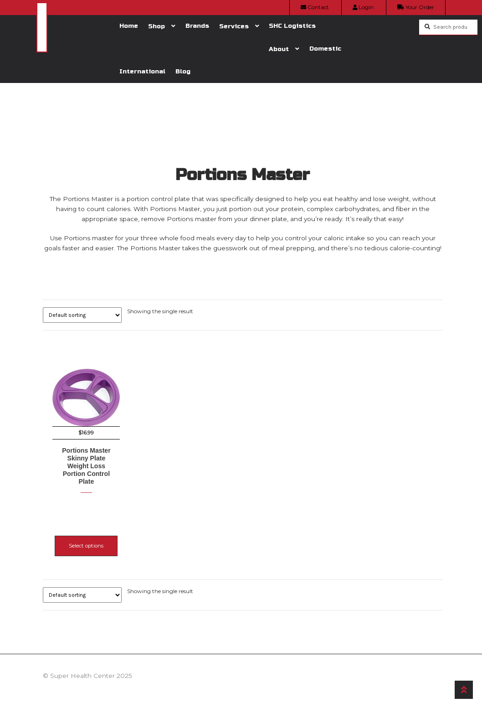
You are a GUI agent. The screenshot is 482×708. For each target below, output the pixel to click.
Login (363, 7)
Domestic (325, 48)
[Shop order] (82, 315)
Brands (197, 26)
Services (234, 26)
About (279, 49)
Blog (182, 71)
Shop (156, 26)
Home (128, 26)
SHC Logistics (292, 26)
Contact (315, 7)
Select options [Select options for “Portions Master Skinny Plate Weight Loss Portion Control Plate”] (86, 536)
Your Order (415, 7)
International (142, 71)
